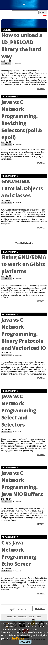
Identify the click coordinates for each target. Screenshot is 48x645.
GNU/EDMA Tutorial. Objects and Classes (22, 188)
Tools (14, 616)
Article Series (22, 616)
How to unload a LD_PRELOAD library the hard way (21, 46)
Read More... (41, 89)
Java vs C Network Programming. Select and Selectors (19, 410)
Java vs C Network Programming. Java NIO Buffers (22, 483)
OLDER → (40, 608)
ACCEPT (25, 641)
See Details (18, 638)
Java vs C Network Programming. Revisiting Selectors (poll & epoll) (21, 119)
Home (9, 616)
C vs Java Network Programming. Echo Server (19, 553)
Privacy (31, 616)
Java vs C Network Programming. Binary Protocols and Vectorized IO (23, 333)
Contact (38, 616)
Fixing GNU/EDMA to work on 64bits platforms (23, 264)
